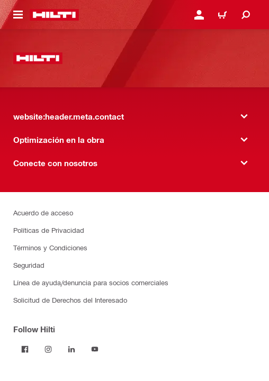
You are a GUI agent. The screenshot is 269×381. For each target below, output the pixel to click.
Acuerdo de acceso (43, 212)
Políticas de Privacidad (48, 230)
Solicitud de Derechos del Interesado (70, 300)
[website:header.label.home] (54, 15)
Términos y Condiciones (50, 247)
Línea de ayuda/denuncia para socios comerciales (90, 282)
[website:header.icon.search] (245, 14)
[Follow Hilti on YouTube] (94, 349)
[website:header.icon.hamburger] (18, 14)
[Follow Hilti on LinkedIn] (71, 349)
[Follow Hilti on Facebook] (25, 349)
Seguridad (28, 265)
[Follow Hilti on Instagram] (48, 349)
